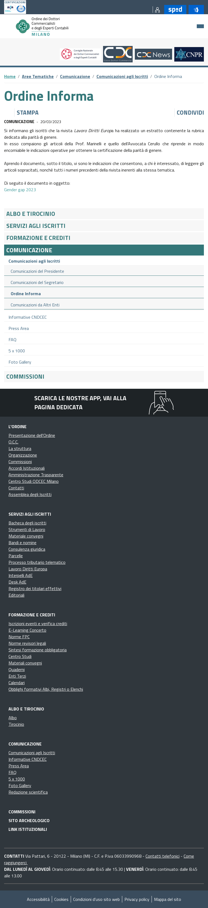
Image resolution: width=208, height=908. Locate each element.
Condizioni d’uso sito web (96, 899)
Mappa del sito (167, 899)
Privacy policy (136, 899)
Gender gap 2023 (20, 189)
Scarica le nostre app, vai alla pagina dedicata (80, 402)
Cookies (61, 899)
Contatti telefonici (162, 856)
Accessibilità (38, 899)
